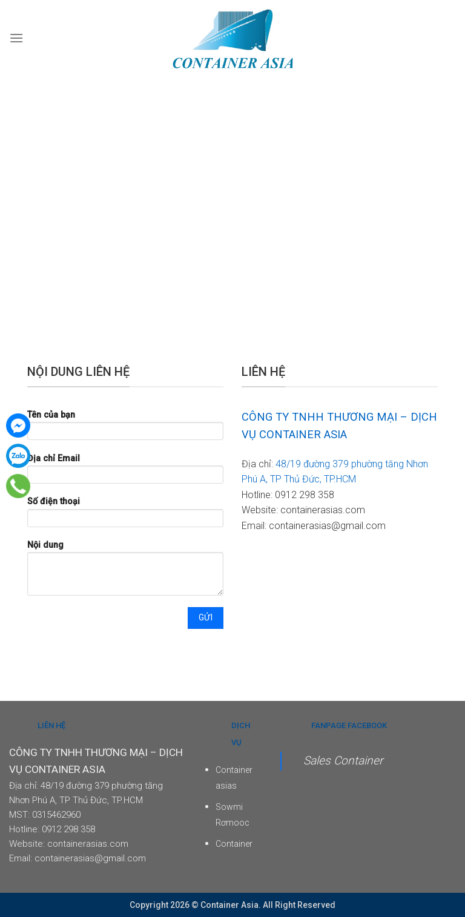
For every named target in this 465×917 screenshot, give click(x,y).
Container (234, 844)
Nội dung (125, 571)
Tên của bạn (125, 429)
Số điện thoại (125, 515)
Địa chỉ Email (125, 472)
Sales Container (343, 760)
